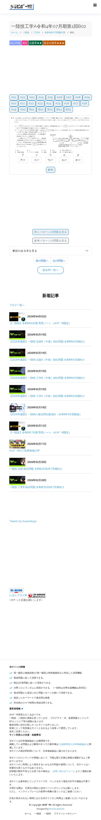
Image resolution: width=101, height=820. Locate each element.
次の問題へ (59, 260)
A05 (50, 97)
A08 (78, 97)
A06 (59, 97)
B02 (41, 109)
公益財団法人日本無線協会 (72, 744)
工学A (37, 32)
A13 (40, 103)
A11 (22, 103)
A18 (84, 103)
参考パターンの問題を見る (50, 240)
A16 (66, 103)
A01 (13, 97)
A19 (13, 109)
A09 (87, 97)
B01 (31, 109)
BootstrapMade (57, 808)
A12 (31, 103)
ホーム (14, 32)
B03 (50, 109)
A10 (13, 103)
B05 (68, 109)
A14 (49, 103)
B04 (59, 109)
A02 (22, 97)
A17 (75, 103)
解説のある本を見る (25, 250)
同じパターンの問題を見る (50, 231)
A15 (57, 103)
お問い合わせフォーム (64, 771)
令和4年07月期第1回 (54, 32)
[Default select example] (23, 160)
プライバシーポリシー (65, 813)
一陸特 (47, 813)
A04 (41, 97)
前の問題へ (42, 260)
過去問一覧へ (50, 270)
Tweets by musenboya (22, 521)
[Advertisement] (50, 67)
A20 (22, 109)
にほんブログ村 (18, 595)
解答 (50, 169)
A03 (32, 97)
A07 (68, 97)
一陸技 (26, 32)
